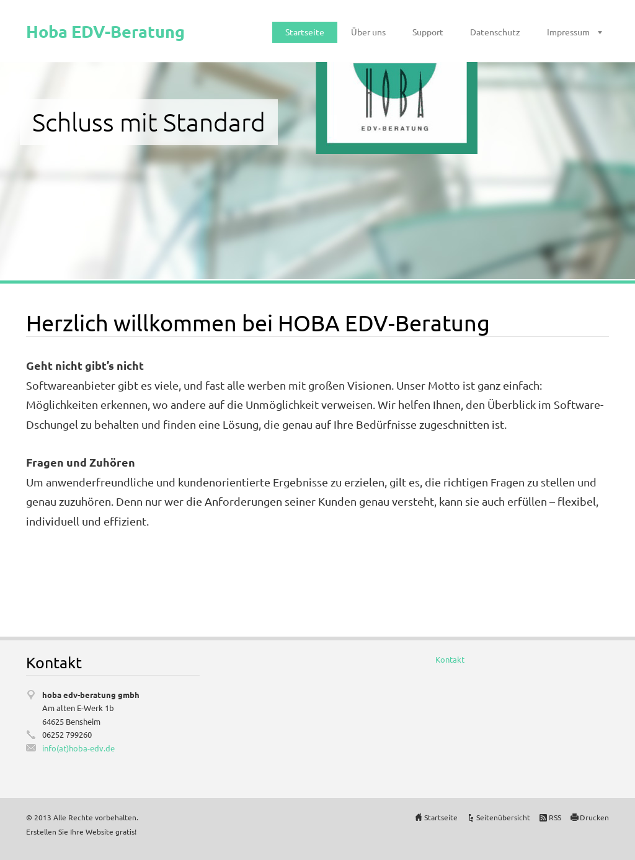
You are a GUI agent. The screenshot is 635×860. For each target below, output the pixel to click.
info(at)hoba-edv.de (78, 748)
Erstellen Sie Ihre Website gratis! (81, 831)
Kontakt (449, 659)
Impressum (568, 31)
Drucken (594, 817)
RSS (555, 817)
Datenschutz (495, 31)
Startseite (304, 31)
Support (427, 31)
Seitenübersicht (503, 817)
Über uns (368, 31)
